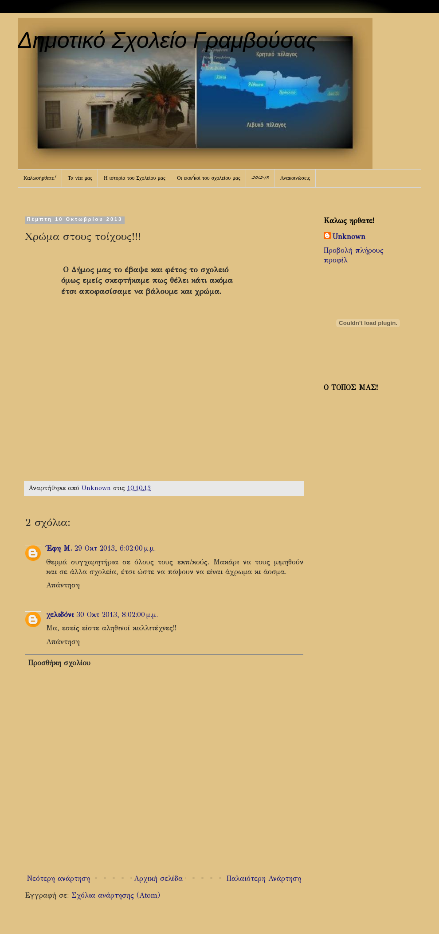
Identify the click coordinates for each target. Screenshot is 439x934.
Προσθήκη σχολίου (59, 663)
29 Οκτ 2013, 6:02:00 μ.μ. (115, 548)
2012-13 (260, 178)
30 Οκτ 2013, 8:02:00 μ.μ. (117, 614)
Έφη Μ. (59, 548)
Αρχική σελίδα (158, 878)
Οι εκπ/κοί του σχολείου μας (208, 178)
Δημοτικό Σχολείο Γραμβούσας (167, 40)
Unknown (349, 236)
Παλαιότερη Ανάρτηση (264, 878)
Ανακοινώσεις (295, 178)
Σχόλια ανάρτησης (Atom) (115, 895)
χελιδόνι (60, 614)
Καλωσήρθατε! (40, 178)
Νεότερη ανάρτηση (58, 878)
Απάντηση (63, 585)
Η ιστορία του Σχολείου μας (134, 178)
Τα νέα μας (80, 178)
